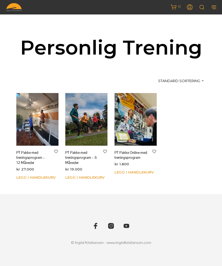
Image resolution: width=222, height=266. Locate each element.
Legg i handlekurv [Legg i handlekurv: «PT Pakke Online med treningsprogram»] (134, 172)
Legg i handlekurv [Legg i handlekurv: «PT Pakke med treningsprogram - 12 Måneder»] (35, 177)
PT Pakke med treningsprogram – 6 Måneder (81, 157)
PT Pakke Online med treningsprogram (131, 155)
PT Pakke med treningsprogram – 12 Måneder (30, 157)
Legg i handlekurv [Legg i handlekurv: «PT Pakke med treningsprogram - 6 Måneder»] (84, 177)
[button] (176, 7)
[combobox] (176, 81)
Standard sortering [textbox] (179, 81)
